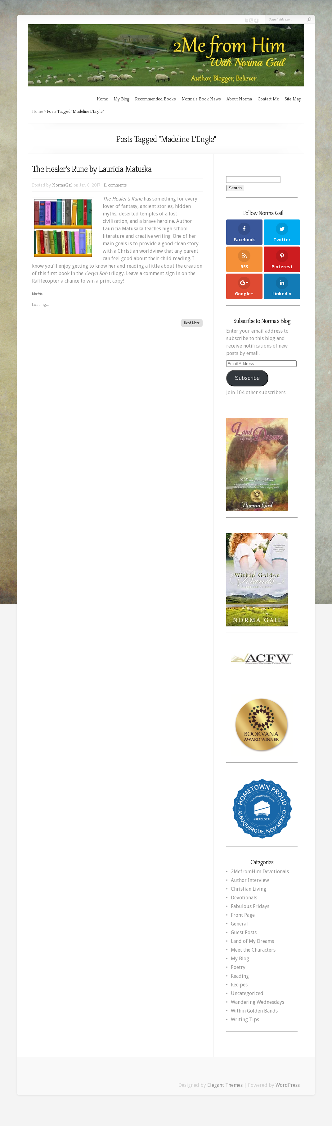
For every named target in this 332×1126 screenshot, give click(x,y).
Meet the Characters (253, 950)
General (239, 924)
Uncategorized (247, 993)
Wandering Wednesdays (257, 1002)
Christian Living (248, 889)
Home (102, 99)
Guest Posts (244, 932)
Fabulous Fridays (250, 906)
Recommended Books (155, 99)
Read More (192, 323)
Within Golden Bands (254, 1011)
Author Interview (250, 880)
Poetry (238, 967)
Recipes (239, 985)
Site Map (293, 99)
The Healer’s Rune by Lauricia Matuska (91, 169)
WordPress (288, 1085)
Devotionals (244, 898)
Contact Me (268, 99)
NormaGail (62, 185)
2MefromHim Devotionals (260, 871)
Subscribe (247, 378)
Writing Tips (245, 1019)
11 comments (115, 185)
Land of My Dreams (252, 941)
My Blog (121, 99)
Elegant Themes (225, 1085)
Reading (240, 976)
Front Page (243, 915)
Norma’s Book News (201, 99)
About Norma (239, 99)
